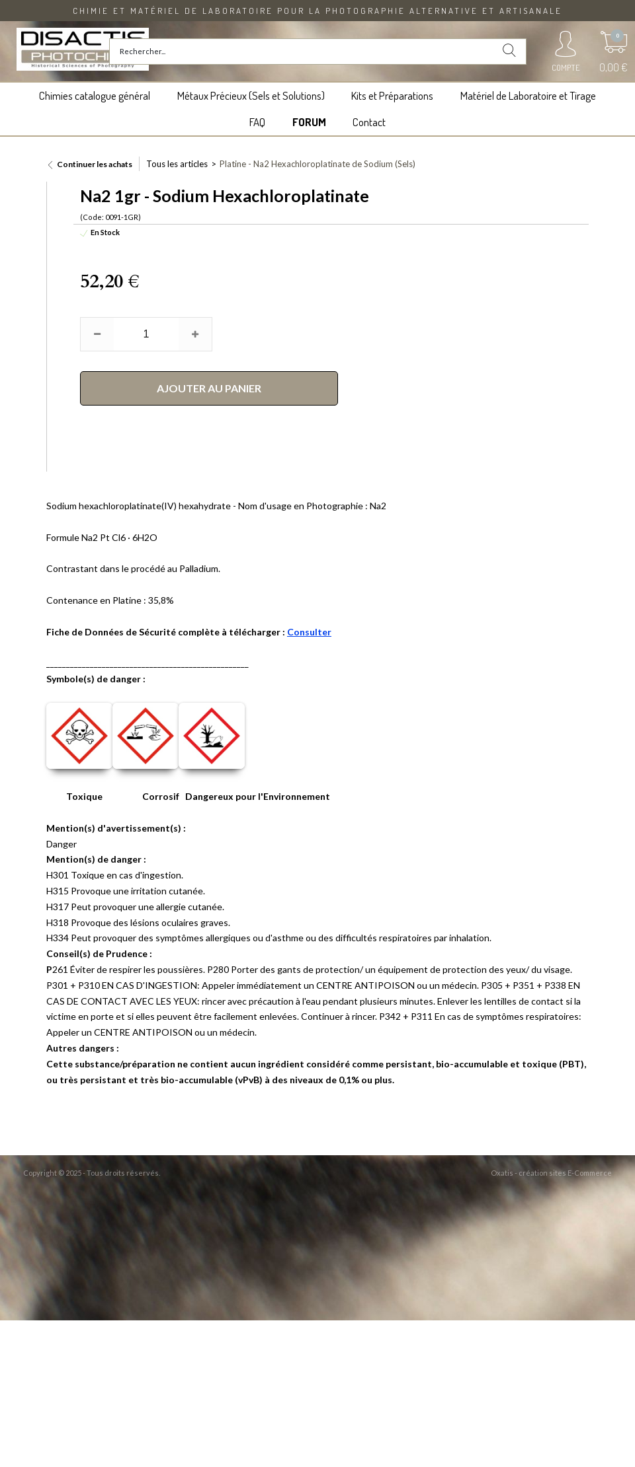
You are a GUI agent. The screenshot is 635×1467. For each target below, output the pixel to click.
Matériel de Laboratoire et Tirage (528, 95)
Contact (369, 122)
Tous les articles (177, 164)
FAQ (257, 122)
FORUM (309, 122)
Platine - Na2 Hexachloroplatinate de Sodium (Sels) (317, 164)
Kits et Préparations (392, 95)
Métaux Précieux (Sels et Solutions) (251, 95)
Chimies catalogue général (94, 95)
